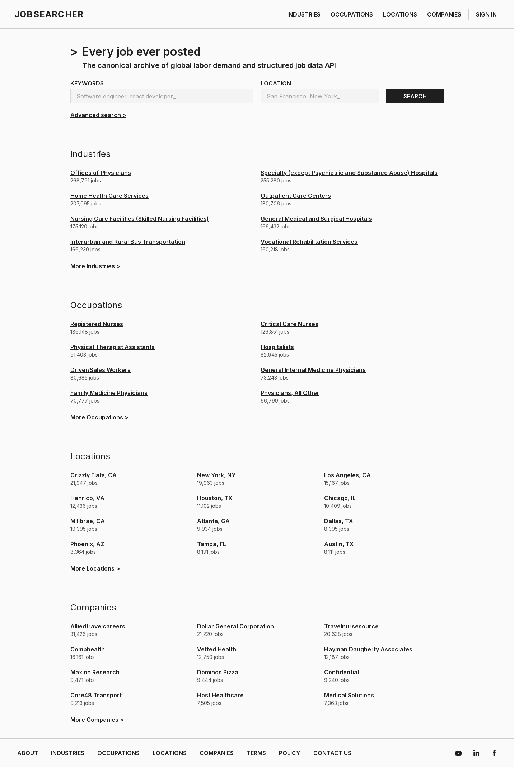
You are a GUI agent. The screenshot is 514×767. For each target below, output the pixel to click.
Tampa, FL (211, 544)
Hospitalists (277, 346)
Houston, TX (215, 498)
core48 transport (96, 695)
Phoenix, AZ (87, 544)
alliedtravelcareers (97, 626)
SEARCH (415, 96)
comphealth (87, 649)
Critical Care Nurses (289, 323)
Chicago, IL (340, 498)
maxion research (95, 672)
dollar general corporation (235, 626)
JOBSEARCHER (49, 14)
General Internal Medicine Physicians (313, 369)
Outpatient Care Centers (296, 195)
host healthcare (220, 695)
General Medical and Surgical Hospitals (316, 218)
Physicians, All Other (290, 392)
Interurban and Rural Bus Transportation (127, 241)
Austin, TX (339, 544)
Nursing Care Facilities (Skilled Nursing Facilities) (139, 218)
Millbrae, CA (87, 521)
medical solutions (349, 695)
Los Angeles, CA (347, 475)
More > (95, 266)
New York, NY (216, 475)
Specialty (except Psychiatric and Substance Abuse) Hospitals (349, 172)
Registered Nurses (96, 323)
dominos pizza (217, 672)
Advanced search (98, 114)
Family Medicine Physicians (109, 392)
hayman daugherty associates (368, 649)
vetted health (216, 649)
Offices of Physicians (100, 172)
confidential (341, 672)
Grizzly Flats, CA (93, 475)
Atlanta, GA (213, 521)
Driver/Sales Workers (100, 369)
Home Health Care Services (109, 195)
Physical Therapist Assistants (112, 346)
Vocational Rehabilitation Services (309, 241)
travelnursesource (351, 626)
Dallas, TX (338, 521)
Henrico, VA (87, 498)
